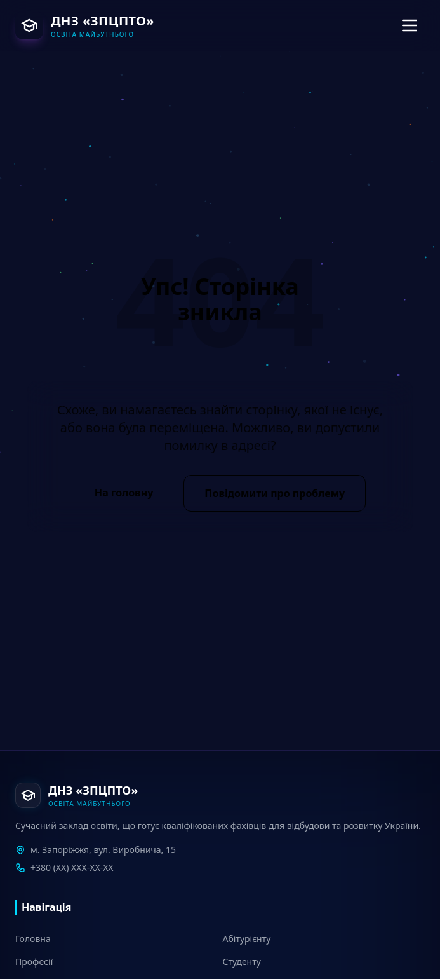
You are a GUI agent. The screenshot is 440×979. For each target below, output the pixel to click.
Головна (33, 939)
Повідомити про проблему (274, 493)
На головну (124, 493)
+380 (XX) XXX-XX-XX (72, 867)
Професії (34, 961)
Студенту (242, 961)
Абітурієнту (247, 939)
